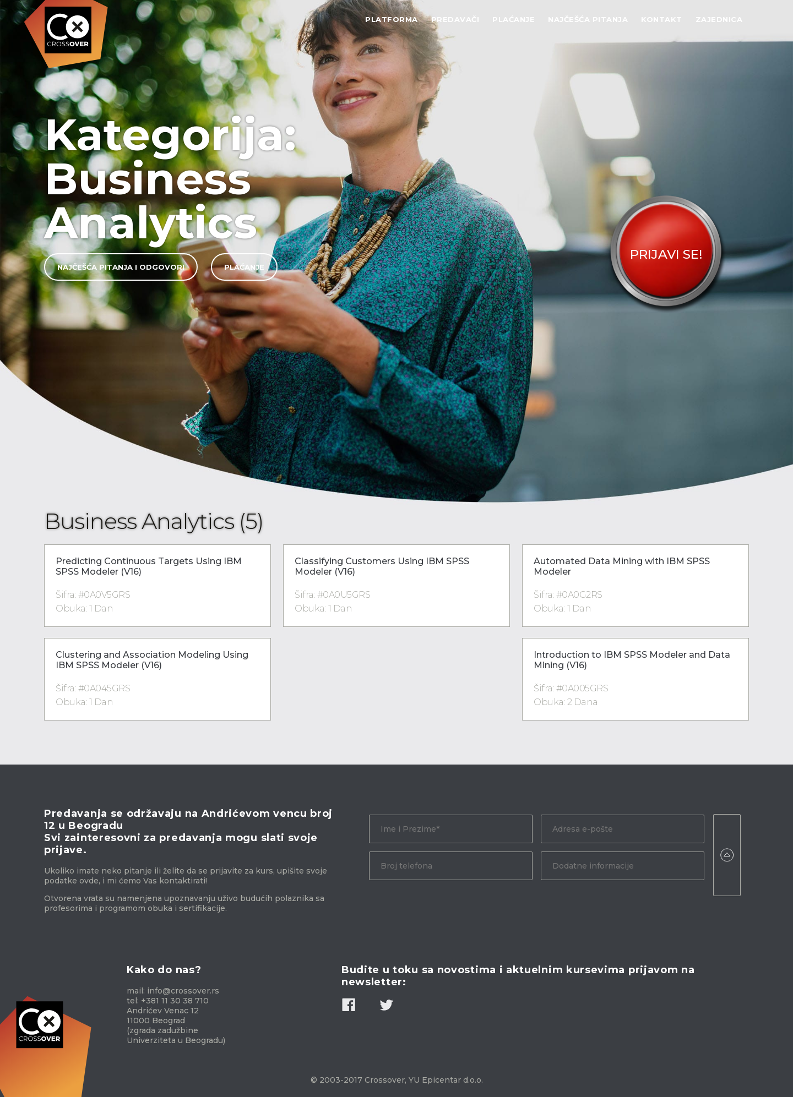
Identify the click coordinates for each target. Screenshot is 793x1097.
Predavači (455, 19)
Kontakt (661, 19)
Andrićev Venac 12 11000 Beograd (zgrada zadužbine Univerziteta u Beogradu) (176, 1025)
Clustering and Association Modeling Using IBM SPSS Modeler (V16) (152, 660)
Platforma (391, 19)
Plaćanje (513, 19)
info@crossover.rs (183, 991)
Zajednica (719, 19)
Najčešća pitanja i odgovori (120, 267)
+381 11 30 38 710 (175, 1001)
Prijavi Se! (666, 254)
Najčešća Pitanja (588, 19)
